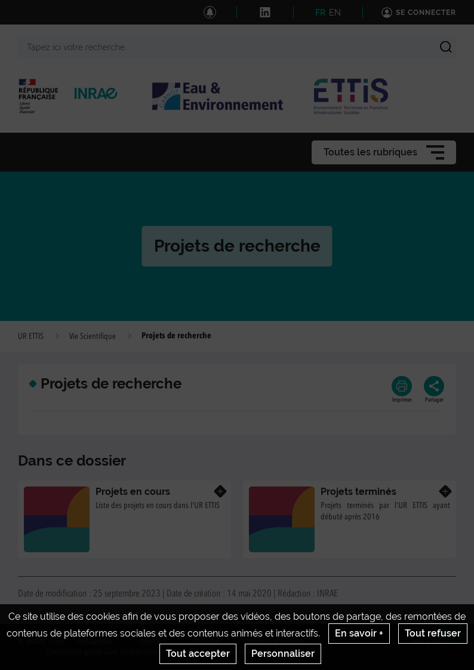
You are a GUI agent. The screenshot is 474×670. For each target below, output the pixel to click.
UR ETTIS (31, 336)
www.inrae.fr (434, 642)
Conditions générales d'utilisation (103, 652)
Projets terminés (358, 491)
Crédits (207, 642)
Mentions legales (276, 642)
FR (320, 12)
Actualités (94, 642)
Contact (153, 642)
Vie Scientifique (92, 336)
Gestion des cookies (222, 652)
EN (335, 12)
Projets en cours (133, 491)
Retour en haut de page (453, 634)
